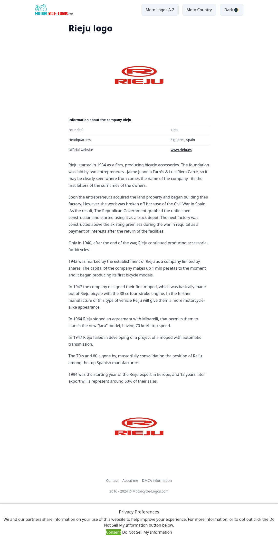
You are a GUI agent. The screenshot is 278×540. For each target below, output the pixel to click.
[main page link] (54, 10)
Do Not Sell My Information (147, 532)
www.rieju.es (181, 149)
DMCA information (157, 480)
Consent (113, 532)
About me (130, 480)
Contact (112, 480)
